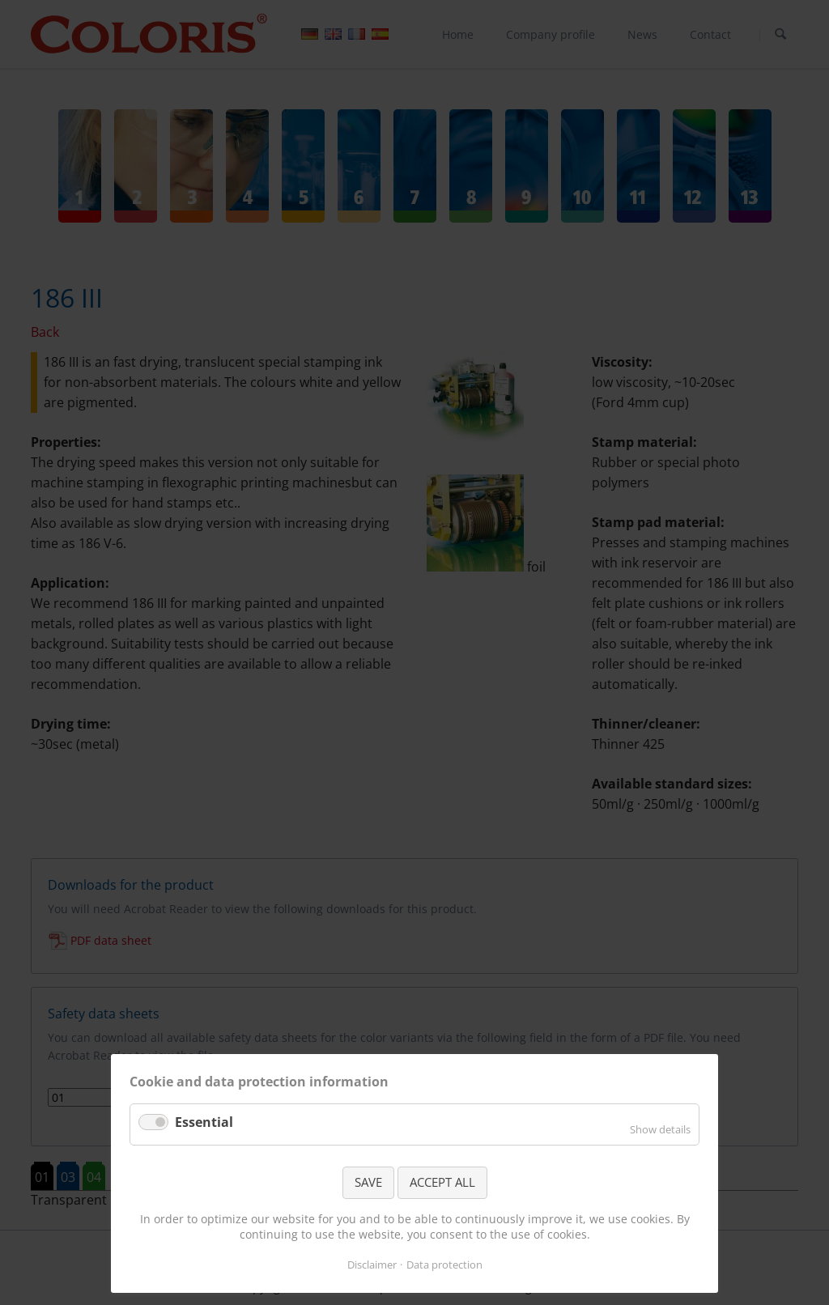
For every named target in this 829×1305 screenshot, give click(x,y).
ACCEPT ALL (442, 1182)
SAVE (368, 1182)
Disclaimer (372, 1264)
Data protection (444, 1264)
